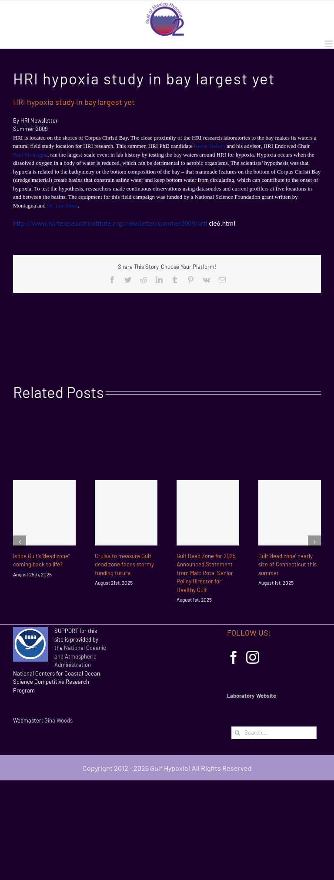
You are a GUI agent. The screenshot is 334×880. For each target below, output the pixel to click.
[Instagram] (252, 657)
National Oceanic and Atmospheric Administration (80, 656)
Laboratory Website (251, 695)
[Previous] (19, 542)
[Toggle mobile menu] (329, 43)
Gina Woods (58, 720)
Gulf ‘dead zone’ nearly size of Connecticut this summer (287, 564)
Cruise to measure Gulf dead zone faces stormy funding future (124, 564)
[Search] (237, 732)
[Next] (314, 542)
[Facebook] (233, 657)
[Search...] (274, 732)
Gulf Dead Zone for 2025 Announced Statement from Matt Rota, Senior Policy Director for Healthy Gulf (206, 572)
